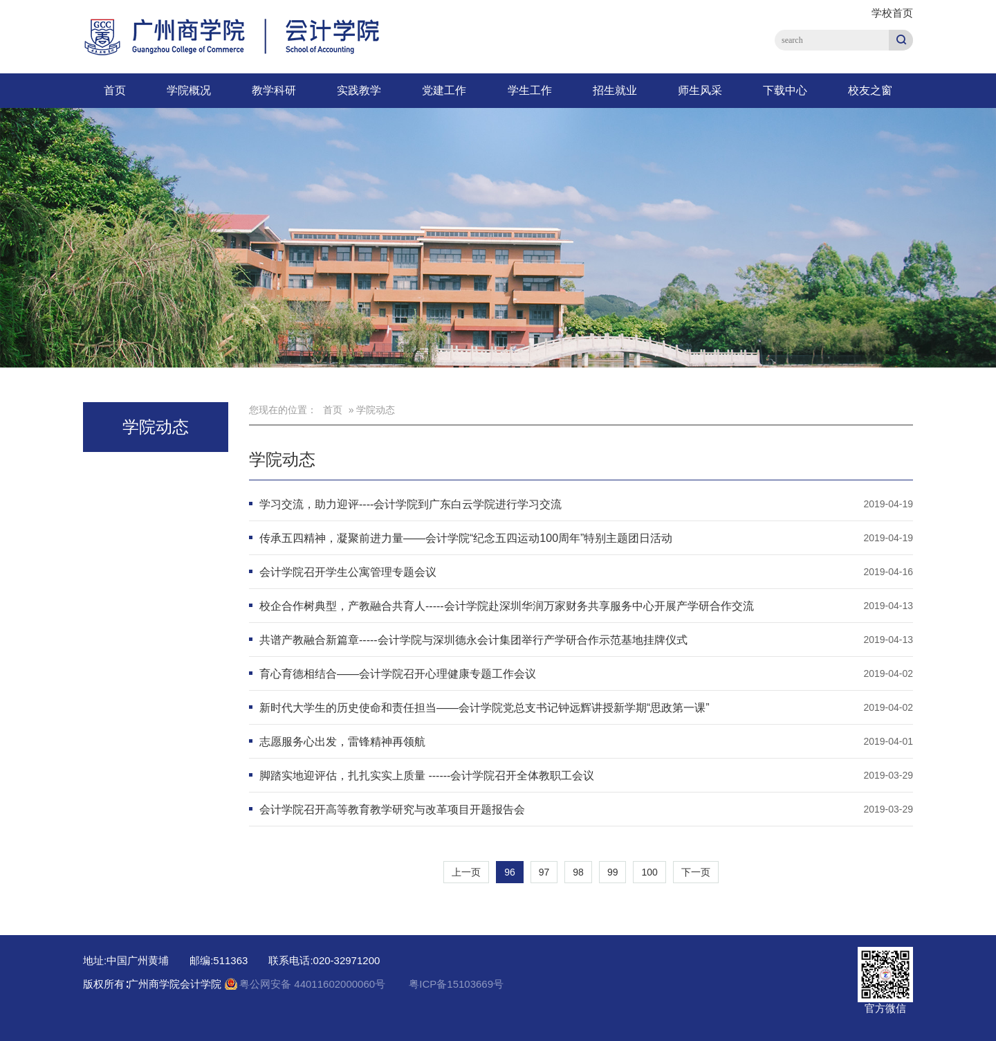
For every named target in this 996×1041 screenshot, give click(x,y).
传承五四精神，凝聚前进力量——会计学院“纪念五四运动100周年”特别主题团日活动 (465, 538)
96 (509, 872)
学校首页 (892, 13)
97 (544, 872)
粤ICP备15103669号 (456, 984)
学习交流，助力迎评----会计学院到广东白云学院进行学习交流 (410, 504)
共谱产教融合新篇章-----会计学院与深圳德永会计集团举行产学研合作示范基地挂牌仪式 (473, 640)
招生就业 (615, 90)
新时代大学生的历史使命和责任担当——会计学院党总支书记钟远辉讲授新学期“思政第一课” (484, 708)
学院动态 (282, 459)
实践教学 (359, 90)
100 (649, 872)
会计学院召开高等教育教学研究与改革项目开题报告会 (392, 809)
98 (578, 872)
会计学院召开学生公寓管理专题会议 (347, 572)
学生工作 (530, 90)
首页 (115, 90)
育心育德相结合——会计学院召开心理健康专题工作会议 (397, 674)
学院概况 (189, 90)
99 (612, 872)
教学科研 (274, 90)
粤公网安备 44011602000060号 (313, 984)
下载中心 (785, 90)
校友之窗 (870, 90)
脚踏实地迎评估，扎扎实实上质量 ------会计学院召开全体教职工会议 (426, 775)
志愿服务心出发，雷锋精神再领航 (342, 742)
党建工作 (444, 90)
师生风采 (700, 90)
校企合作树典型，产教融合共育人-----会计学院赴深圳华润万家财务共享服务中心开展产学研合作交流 (506, 606)
